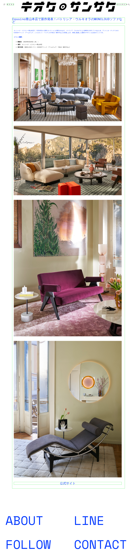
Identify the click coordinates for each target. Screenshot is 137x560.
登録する (76, 521)
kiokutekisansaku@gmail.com (85, 545)
